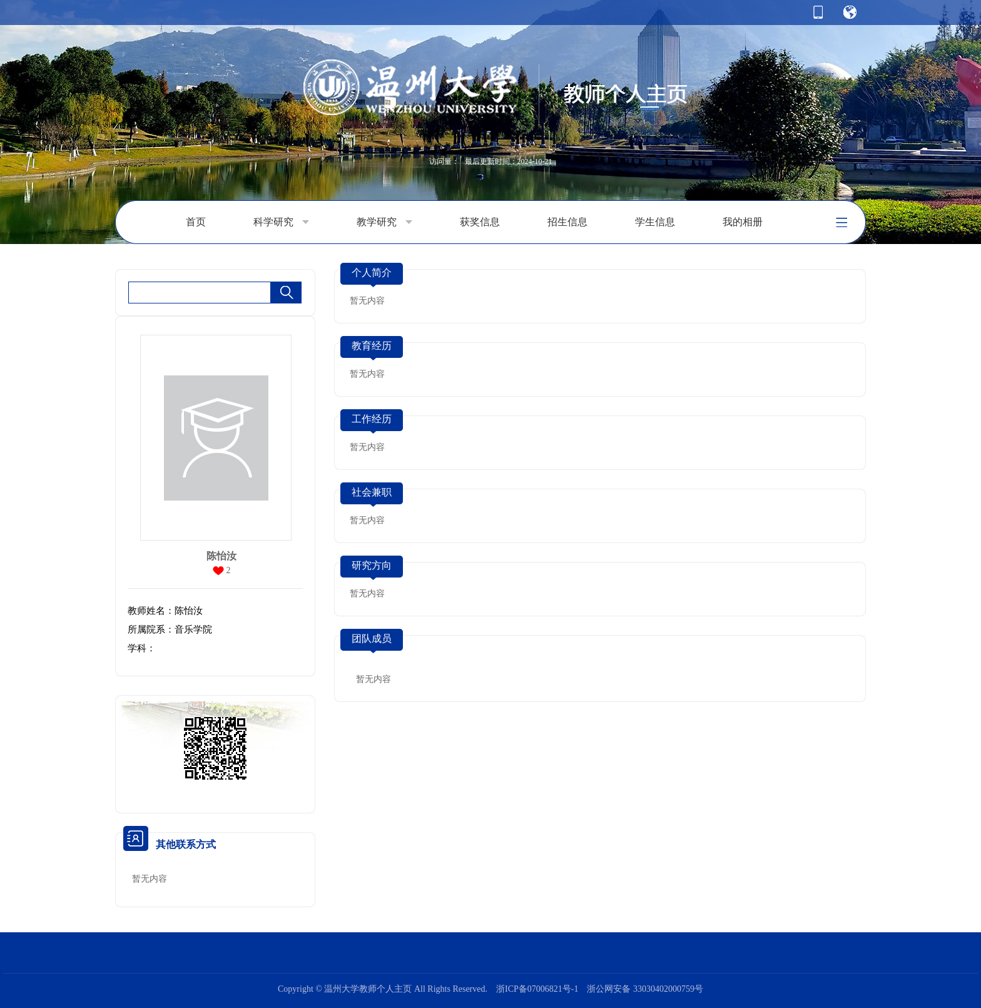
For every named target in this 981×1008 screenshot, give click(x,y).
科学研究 (281, 222)
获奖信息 (480, 221)
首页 (196, 221)
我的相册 (743, 221)
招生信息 (567, 221)
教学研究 (384, 222)
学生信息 (655, 221)
